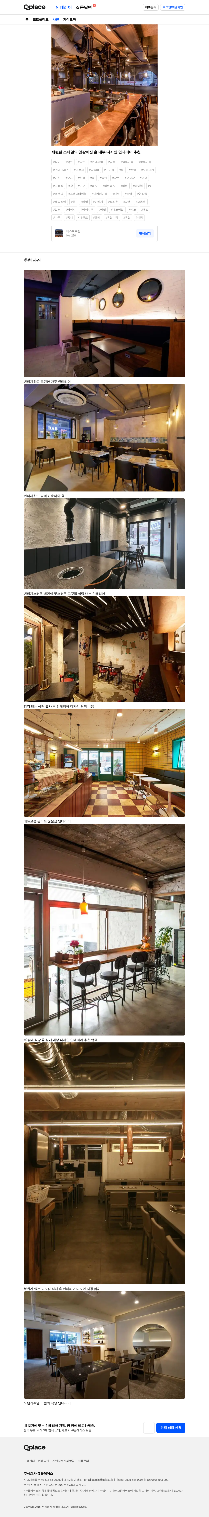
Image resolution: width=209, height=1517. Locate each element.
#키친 (56, 177)
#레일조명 (59, 201)
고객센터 (29, 1460)
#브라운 (113, 201)
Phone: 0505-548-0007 (129, 1479)
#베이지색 (87, 209)
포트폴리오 (41, 19)
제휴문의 (150, 7)
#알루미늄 (127, 162)
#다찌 (116, 193)
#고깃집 (79, 169)
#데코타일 (117, 209)
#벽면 (103, 177)
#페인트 (83, 217)
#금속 (112, 162)
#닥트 (81, 162)
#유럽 (127, 217)
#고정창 (130, 177)
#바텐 (124, 185)
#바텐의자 (109, 185)
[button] (180, 274)
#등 (73, 201)
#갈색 (127, 201)
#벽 (92, 177)
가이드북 (69, 19)
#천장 (81, 177)
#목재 (69, 217)
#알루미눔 (145, 162)
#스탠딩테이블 (77, 193)
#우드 (145, 209)
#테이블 (138, 185)
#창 (70, 185)
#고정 (143, 177)
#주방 (132, 169)
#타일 (102, 209)
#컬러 (56, 209)
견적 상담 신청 (170, 1427)
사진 (56, 19)
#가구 (81, 185)
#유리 (96, 217)
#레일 (84, 201)
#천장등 (142, 193)
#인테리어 (96, 162)
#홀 (121, 169)
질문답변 (85, 6)
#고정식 (58, 185)
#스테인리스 (61, 169)
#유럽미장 (112, 217)
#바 (150, 185)
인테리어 (64, 7)
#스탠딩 (58, 193)
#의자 (94, 185)
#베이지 (71, 209)
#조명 (128, 193)
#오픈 (69, 177)
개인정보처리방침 (63, 1460)
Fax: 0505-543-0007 (158, 1479)
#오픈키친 (147, 169)
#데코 (132, 209)
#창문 (115, 177)
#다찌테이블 (99, 193)
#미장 (139, 217)
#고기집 (109, 169)
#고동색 (141, 201)
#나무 (56, 217)
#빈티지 (98, 201)
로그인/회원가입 (173, 7)
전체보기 (145, 233)
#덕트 (69, 162)
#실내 (56, 162)
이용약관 (43, 1460)
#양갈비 (94, 169)
